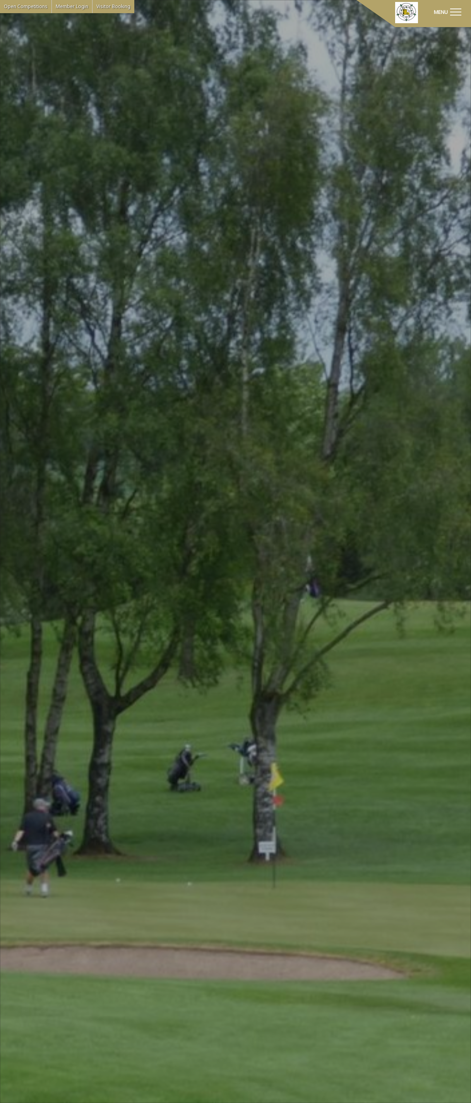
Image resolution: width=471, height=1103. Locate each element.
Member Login (72, 6)
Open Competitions (26, 6)
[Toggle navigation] (447, 12)
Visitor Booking (113, 6)
